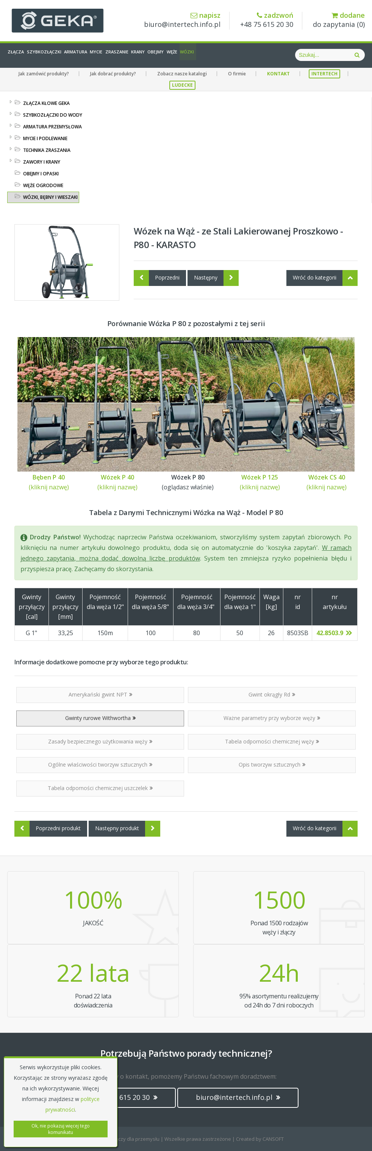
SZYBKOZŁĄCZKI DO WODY (52, 115)
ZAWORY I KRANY (41, 162)
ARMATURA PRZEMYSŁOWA (52, 126)
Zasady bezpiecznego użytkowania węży (100, 741)
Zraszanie (163, 55)
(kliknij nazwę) (49, 487)
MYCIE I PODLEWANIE (45, 138)
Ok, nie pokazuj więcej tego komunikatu (60, 1129)
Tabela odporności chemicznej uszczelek (100, 788)
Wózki (274, 55)
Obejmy (222, 55)
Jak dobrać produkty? (113, 73)
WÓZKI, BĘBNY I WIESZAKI (50, 197)
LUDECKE (182, 85)
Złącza (22, 55)
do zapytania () (339, 20)
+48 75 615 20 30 (266, 20)
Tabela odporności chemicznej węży (272, 741)
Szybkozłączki (60, 55)
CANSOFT (273, 1138)
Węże (248, 55)
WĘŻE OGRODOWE (43, 185)
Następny (216, 278)
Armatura (101, 55)
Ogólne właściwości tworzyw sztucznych (100, 764)
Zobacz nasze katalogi (182, 73)
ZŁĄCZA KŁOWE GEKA (46, 103)
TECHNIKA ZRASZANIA (46, 150)
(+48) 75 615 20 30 (124, 1097)
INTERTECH (324, 73)
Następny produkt (127, 829)
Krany (194, 55)
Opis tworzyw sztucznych (272, 764)
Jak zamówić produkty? (44, 73)
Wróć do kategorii (325, 278)
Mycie (132, 55)
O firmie (237, 73)
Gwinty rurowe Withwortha (100, 718)
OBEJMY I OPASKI (41, 173)
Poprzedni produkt (47, 829)
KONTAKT (278, 73)
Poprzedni (157, 278)
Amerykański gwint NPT (100, 694)
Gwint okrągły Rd (272, 694)
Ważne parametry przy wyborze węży (272, 718)
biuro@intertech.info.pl (182, 20)
